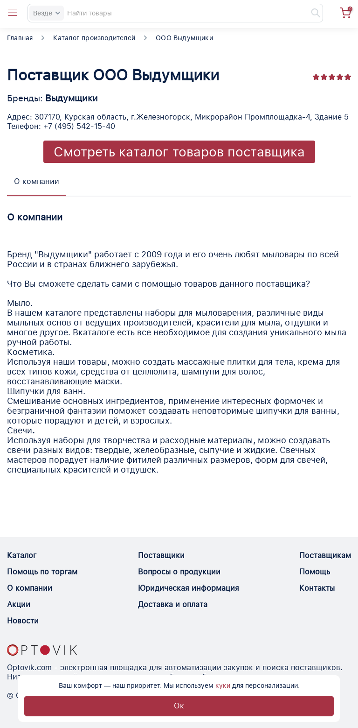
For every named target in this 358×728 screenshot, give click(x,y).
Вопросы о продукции (179, 571)
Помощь (314, 571)
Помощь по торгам (42, 571)
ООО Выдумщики (184, 38)
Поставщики (161, 555)
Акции (18, 604)
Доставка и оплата (172, 604)
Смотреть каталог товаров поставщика (179, 152)
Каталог (21, 555)
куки (222, 685)
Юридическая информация (188, 588)
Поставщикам (325, 555)
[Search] (175, 13)
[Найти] (311, 13)
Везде (46, 13)
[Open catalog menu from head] (12, 13)
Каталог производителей (94, 38)
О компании (29, 588)
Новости (23, 620)
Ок (179, 705)
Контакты (317, 588)
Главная (20, 38)
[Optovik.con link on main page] (42, 650)
